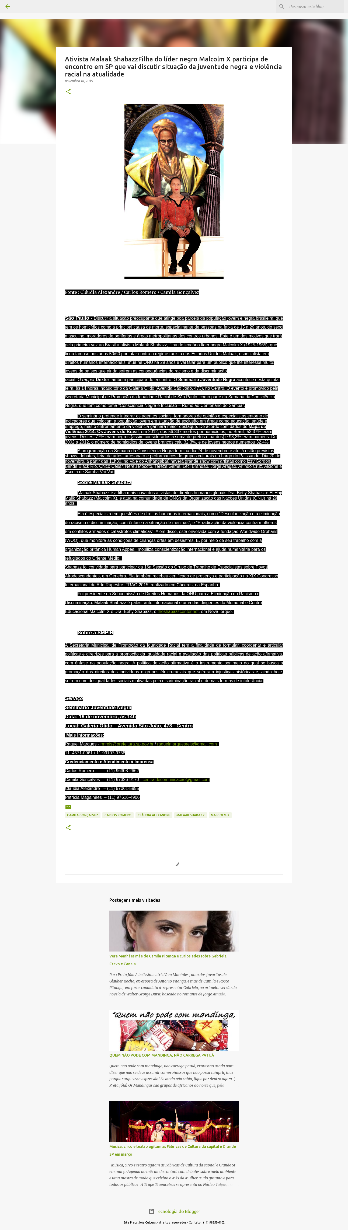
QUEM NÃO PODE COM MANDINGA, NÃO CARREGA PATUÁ (161, 1055)
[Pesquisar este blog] (315, 6)
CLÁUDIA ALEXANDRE (154, 815)
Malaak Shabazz (190, 815)
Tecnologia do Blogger (174, 1211)
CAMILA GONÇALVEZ (82, 815)
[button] (68, 92)
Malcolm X (220, 815)
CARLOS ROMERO (118, 815)
